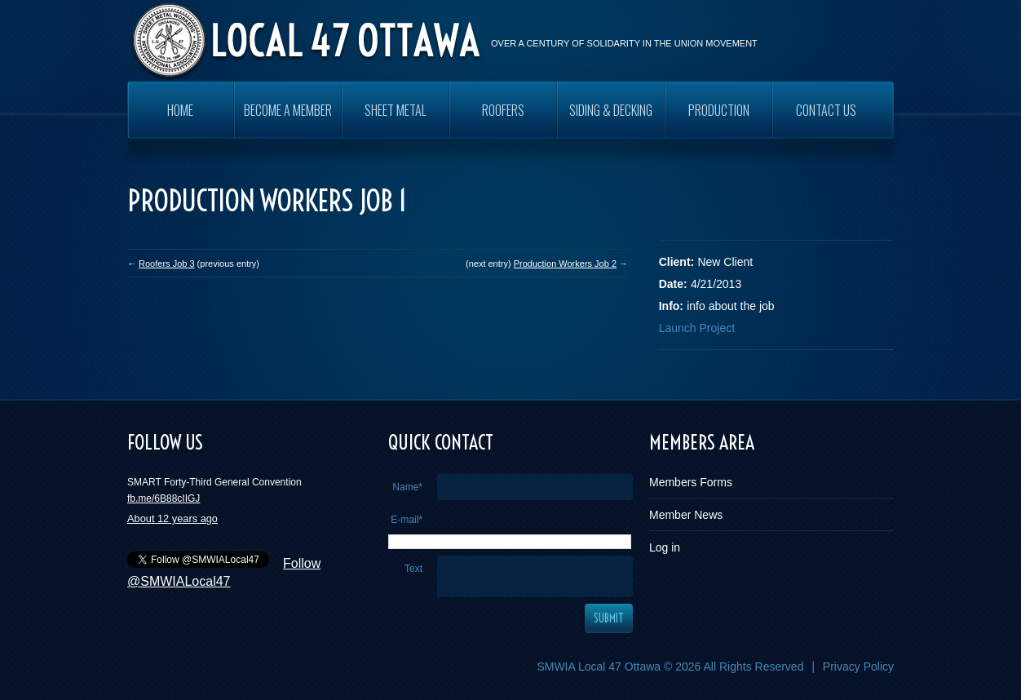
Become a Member (288, 110)
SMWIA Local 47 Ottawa (599, 666)
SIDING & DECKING (610, 110)
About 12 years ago (172, 518)
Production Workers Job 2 (565, 263)
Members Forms (690, 482)
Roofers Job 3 (166, 263)
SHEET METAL (396, 110)
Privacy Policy (858, 666)
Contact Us (826, 110)
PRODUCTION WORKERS (718, 119)
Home (180, 110)
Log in (664, 547)
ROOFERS (503, 110)
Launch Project (697, 327)
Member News (686, 514)
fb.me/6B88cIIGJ (163, 498)
